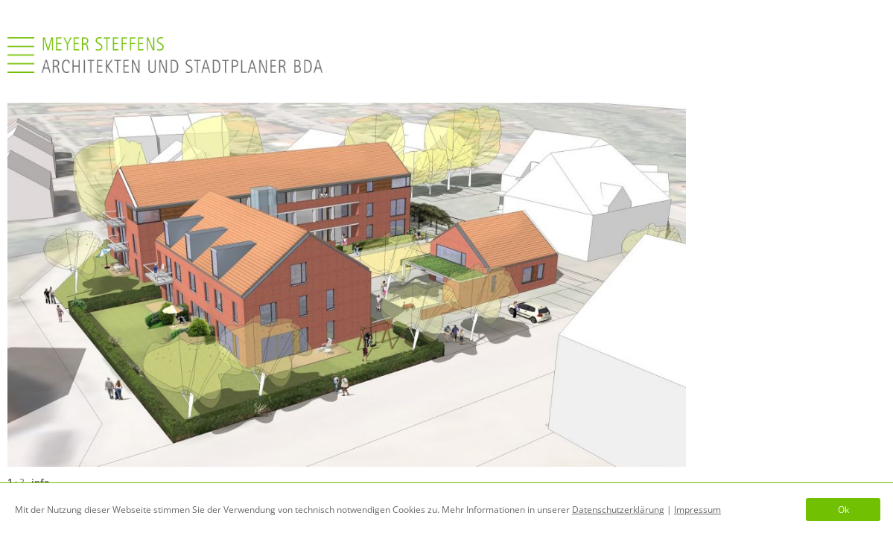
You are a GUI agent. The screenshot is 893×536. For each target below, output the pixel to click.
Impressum (697, 509)
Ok (843, 509)
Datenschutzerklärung (618, 509)
